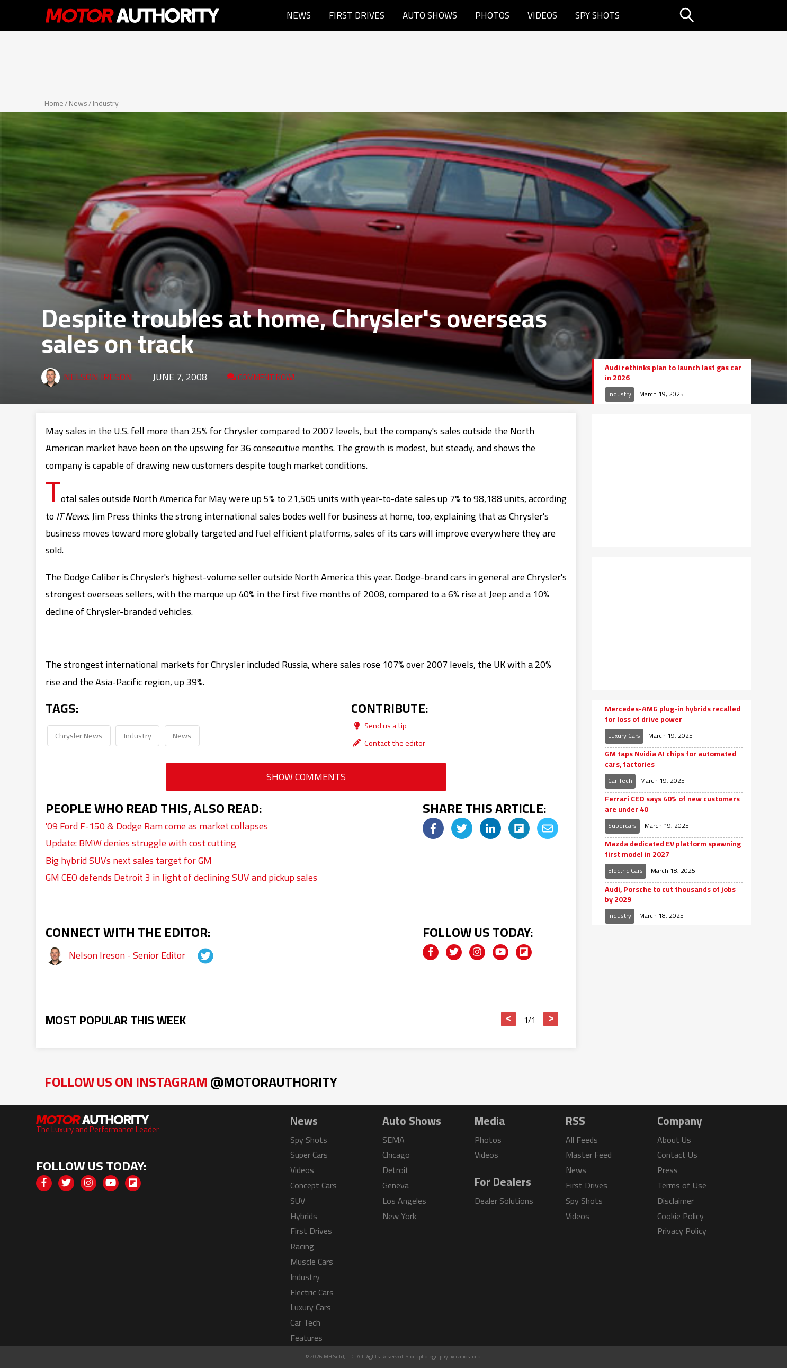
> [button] (551, 1019)
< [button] (509, 1019)
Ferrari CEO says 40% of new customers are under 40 (672, 804)
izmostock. (468, 1357)
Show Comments (306, 776)
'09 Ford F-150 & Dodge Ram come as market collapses (157, 826)
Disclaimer (675, 1201)
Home (54, 103)
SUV (297, 1201)
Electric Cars (625, 870)
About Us (674, 1140)
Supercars (622, 825)
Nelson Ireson (98, 377)
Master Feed (589, 1155)
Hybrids (303, 1216)
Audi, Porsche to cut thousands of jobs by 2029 (670, 894)
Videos (542, 15)
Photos (492, 15)
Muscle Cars (311, 1261)
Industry (106, 103)
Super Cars (309, 1155)
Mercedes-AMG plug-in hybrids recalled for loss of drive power (672, 714)
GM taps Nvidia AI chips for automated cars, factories (670, 759)
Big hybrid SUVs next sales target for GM (129, 860)
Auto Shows (430, 15)
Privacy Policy (681, 1231)
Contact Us (677, 1155)
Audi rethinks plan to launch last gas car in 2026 (673, 373)
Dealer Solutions (504, 1201)
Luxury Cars (624, 735)
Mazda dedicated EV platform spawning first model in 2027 (673, 849)
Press (667, 1170)
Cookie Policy (680, 1216)
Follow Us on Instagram (190, 1081)
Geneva (395, 1185)
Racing (302, 1246)
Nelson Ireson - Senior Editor (128, 955)
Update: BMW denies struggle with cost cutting (141, 843)
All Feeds (582, 1140)
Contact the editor (388, 743)
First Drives (356, 15)
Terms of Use (681, 1185)
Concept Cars (313, 1185)
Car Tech (620, 780)
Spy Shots (597, 15)
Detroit (395, 1170)
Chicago (396, 1155)
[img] (433, 828)
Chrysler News (78, 735)
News (299, 15)
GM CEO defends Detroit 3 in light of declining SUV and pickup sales (181, 877)
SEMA (393, 1140)
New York (399, 1216)
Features (306, 1338)
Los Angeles (404, 1201)
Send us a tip (379, 725)
